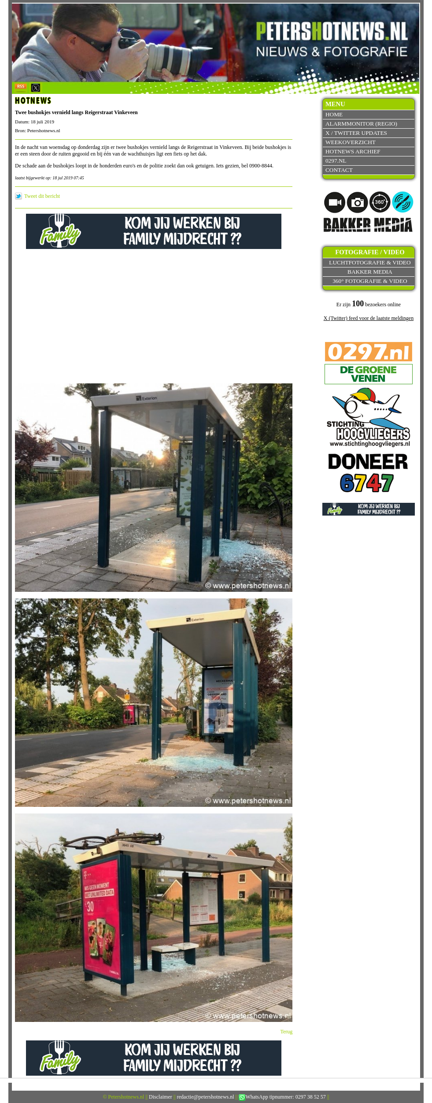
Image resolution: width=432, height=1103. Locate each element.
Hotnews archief (352, 151)
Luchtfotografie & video (369, 262)
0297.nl (336, 160)
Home (334, 114)
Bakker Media (369, 271)
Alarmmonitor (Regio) (361, 123)
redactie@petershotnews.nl (205, 1097)
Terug (287, 1032)
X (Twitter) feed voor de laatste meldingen (369, 318)
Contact (339, 170)
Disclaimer (160, 1097)
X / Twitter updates (356, 133)
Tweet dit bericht (42, 196)
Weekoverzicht (350, 142)
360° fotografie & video (369, 281)
